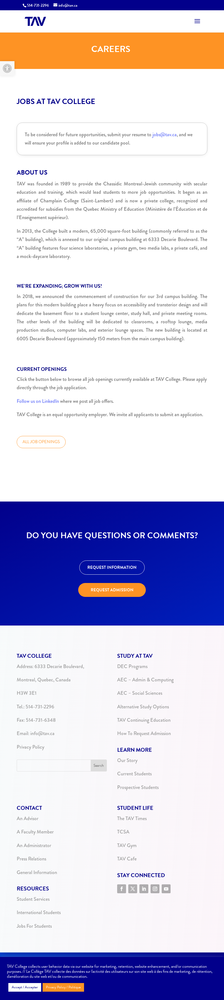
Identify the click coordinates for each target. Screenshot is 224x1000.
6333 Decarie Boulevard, (59, 666)
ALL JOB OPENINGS (41, 442)
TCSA (123, 831)
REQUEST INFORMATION (112, 567)
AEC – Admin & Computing (145, 679)
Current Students (134, 773)
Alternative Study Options (143, 706)
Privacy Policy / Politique (63, 987)
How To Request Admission (144, 733)
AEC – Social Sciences (139, 693)
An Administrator (34, 845)
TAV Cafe (127, 858)
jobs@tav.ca (164, 134)
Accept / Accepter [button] (25, 987)
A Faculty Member (35, 831)
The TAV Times (132, 818)
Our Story (127, 760)
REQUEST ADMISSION (112, 590)
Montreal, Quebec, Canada (44, 679)
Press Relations (31, 858)
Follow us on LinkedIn (38, 401)
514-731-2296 (38, 5)
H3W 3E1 (26, 693)
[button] (7, 68)
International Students (39, 912)
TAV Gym (127, 845)
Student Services (33, 899)
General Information (37, 872)
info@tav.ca (42, 733)
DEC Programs (132, 666)
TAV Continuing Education (144, 720)
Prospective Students (138, 787)
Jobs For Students (34, 926)
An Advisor (27, 818)
